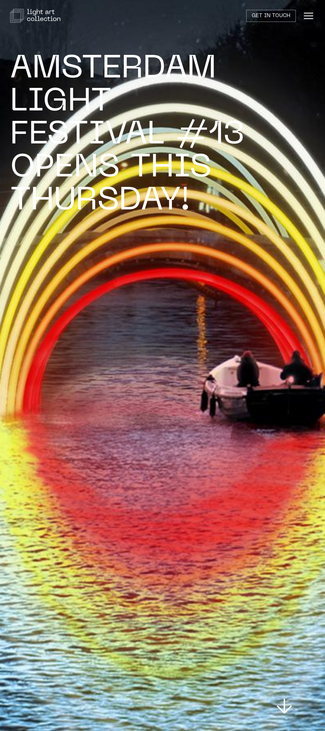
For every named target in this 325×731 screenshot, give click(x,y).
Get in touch (271, 15)
